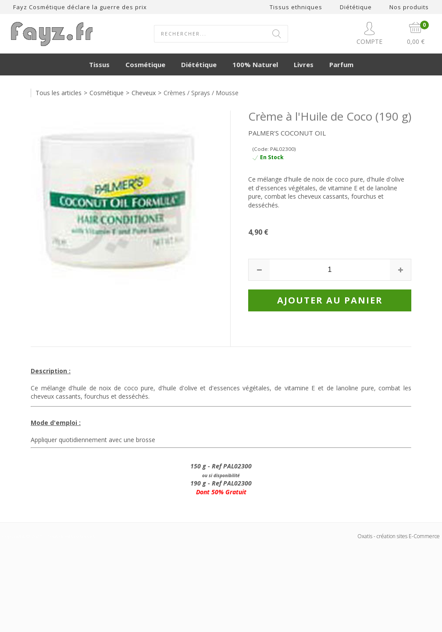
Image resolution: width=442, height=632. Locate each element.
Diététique (199, 64)
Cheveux (144, 93)
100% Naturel (255, 64)
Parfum (341, 64)
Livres (304, 64)
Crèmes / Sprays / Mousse (201, 93)
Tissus (99, 64)
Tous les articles (59, 93)
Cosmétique (145, 64)
